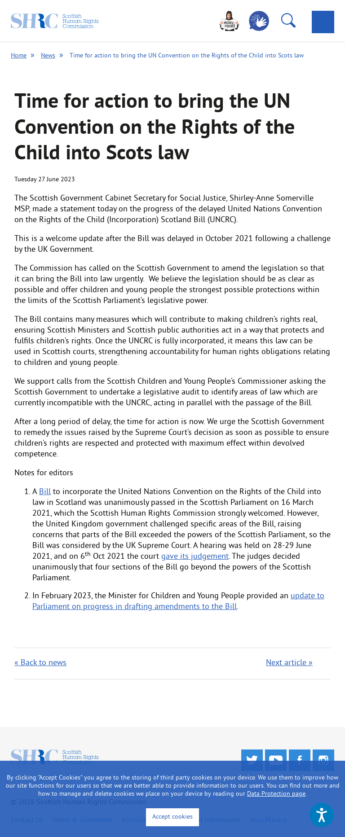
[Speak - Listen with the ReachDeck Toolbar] (322, 815)
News (48, 56)
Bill (45, 492)
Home (19, 56)
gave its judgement (195, 557)
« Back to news (40, 663)
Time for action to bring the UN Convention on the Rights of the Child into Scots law (187, 56)
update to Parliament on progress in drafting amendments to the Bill (178, 601)
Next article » (289, 663)
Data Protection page (276, 794)
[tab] (323, 22)
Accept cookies (172, 817)
